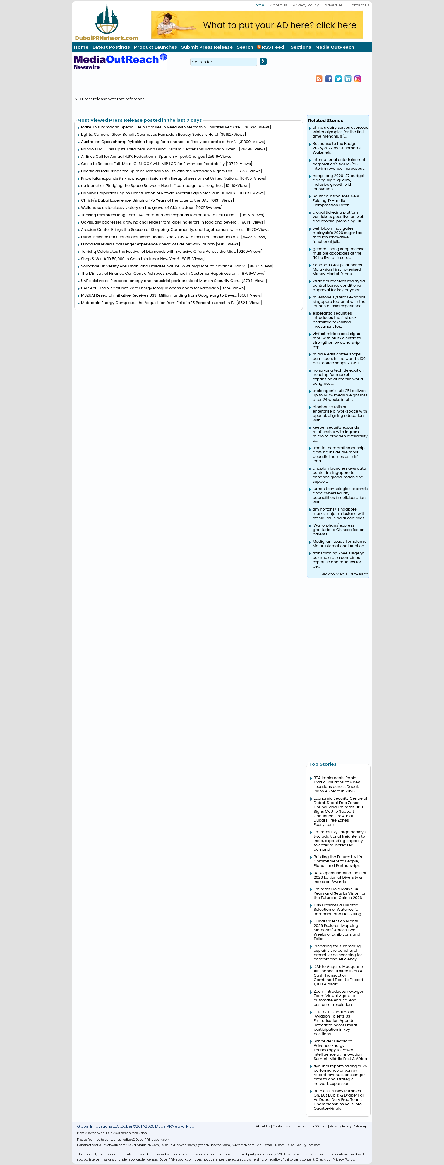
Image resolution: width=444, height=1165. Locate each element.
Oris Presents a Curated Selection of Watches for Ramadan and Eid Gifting (337, 909)
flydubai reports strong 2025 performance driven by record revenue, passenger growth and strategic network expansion (340, 1074)
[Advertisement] (338, 666)
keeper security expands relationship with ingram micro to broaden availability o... (340, 434)
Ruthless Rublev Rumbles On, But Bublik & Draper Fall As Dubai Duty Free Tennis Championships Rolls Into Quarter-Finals (339, 1099)
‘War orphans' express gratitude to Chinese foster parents (338, 530)
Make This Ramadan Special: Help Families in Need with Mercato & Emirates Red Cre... (161, 127)
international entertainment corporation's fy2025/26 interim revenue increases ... (339, 164)
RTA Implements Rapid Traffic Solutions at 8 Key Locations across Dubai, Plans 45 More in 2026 (337, 784)
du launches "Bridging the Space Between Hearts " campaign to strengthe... (152, 185)
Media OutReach (334, 47)
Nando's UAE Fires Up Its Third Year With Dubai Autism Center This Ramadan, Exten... (159, 149)
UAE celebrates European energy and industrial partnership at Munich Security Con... (161, 280)
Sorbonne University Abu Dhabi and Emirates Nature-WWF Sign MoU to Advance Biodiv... (164, 266)
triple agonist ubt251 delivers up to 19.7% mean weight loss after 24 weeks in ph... (340, 395)
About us (278, 5)
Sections (301, 47)
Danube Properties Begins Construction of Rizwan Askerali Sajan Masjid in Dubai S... (159, 193)
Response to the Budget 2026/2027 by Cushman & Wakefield (337, 148)
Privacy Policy (306, 5)
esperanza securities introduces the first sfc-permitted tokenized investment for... (335, 319)
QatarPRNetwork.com (213, 1145)
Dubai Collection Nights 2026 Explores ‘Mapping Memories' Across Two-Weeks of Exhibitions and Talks (337, 929)
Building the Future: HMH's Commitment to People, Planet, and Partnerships (338, 861)
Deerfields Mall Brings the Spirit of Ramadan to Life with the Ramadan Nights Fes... (157, 171)
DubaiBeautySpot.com (303, 1145)
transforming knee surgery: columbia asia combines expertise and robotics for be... (338, 559)
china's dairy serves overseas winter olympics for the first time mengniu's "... (340, 132)
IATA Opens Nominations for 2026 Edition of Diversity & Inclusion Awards (340, 877)
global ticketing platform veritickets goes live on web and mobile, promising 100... (339, 216)
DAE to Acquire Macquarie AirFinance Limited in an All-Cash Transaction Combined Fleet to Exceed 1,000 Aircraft (340, 975)
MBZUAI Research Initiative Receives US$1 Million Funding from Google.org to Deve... (159, 295)
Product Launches (155, 47)
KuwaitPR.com (243, 1145)
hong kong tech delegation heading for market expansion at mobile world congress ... (338, 376)
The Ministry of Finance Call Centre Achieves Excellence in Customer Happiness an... (160, 273)
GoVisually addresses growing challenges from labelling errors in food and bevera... (160, 222)
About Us (263, 1126)
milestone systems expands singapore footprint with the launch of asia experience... (339, 301)
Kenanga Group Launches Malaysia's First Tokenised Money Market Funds (337, 269)
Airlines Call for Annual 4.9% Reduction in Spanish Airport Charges (143, 156)
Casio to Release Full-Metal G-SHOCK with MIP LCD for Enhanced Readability (153, 163)
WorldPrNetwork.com (109, 1145)
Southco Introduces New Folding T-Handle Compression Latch (336, 200)
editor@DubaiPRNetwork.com (146, 1139)
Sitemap (360, 1126)
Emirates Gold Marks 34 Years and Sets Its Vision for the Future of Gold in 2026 (340, 893)
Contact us (359, 5)
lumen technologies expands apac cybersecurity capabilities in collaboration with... (340, 495)
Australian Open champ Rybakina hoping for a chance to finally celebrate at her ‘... (159, 142)
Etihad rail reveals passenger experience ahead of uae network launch (148, 244)
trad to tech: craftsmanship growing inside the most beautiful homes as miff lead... (338, 454)
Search (245, 47)
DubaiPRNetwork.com (177, 1145)
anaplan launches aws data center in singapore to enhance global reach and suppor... (339, 474)
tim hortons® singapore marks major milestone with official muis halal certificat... (339, 513)
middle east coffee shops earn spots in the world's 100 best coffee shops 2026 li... (339, 358)
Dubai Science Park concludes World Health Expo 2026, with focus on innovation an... (160, 237)
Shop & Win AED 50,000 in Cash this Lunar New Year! (130, 259)
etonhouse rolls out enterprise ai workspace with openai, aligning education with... (340, 413)
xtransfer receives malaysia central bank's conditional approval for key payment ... (339, 285)
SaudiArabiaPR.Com (143, 1145)
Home (258, 5)
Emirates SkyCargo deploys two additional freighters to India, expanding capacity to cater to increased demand (340, 840)
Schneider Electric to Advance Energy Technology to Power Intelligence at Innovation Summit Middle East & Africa (340, 1049)
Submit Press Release (207, 47)
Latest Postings (111, 47)
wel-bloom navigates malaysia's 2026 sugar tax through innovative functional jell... (337, 235)
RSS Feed (272, 47)
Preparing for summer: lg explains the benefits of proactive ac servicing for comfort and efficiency (338, 952)
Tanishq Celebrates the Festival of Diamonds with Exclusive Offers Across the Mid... (158, 251)
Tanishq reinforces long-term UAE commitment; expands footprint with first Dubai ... (160, 215)
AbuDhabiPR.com (271, 1145)
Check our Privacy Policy (335, 1159)
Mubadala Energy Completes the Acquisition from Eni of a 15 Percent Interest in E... (158, 302)
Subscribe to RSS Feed (309, 1126)
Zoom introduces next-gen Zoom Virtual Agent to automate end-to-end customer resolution (339, 998)
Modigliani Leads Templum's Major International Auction (339, 544)
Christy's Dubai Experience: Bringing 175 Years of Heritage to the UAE (144, 200)
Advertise (334, 5)
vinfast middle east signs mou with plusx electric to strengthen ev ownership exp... (337, 340)
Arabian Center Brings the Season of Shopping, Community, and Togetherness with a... (162, 229)
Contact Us (281, 1126)
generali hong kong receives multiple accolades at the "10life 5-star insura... (339, 253)
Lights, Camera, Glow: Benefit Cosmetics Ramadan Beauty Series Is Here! (149, 134)
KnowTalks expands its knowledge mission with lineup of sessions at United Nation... (160, 178)
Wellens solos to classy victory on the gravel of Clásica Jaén (138, 207)
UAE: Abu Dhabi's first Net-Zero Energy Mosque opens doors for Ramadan (150, 288)
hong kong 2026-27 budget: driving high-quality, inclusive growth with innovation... (339, 182)
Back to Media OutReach (344, 574)
